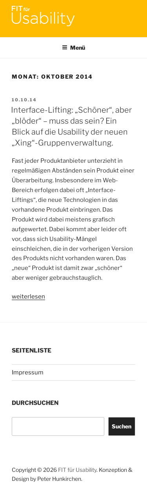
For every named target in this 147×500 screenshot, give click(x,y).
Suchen (121, 426)
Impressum (28, 372)
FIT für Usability (77, 469)
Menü (73, 47)
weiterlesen (28, 296)
